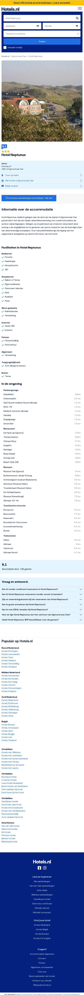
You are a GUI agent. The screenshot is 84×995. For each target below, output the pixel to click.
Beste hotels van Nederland (15, 786)
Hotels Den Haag (9, 681)
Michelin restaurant (42, 912)
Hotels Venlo (8, 715)
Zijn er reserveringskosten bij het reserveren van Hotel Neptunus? (35, 599)
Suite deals (42, 890)
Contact (42, 958)
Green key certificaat (42, 903)
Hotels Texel (7, 657)
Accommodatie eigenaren (42, 954)
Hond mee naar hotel (11, 804)
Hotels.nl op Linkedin (42, 980)
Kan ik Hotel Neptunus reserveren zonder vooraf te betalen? (32, 594)
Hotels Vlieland (9, 660)
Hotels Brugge (8, 734)
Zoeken (42, 41)
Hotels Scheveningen (11, 688)
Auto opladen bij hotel (12, 817)
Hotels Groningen (10, 651)
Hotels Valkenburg (10, 709)
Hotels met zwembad (12, 755)
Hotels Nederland (42, 925)
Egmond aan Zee (19, 56)
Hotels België (42, 929)
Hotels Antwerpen (10, 727)
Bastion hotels (8, 838)
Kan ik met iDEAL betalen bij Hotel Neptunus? (25, 609)
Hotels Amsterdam (10, 675)
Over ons (42, 971)
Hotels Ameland (9, 666)
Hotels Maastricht (10, 700)
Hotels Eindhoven (10, 703)
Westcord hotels (9, 829)
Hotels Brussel (8, 724)
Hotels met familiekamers (13, 810)
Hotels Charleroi (9, 740)
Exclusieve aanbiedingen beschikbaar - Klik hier (29, 198)
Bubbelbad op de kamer (13, 764)
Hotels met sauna (10, 768)
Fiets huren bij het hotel (13, 792)
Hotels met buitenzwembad (15, 758)
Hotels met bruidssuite (12, 807)
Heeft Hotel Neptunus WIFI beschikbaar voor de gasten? (30, 619)
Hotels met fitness (10, 761)
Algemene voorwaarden (42, 967)
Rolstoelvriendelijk (10, 814)
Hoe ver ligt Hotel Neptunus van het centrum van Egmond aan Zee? (36, 614)
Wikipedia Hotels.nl (42, 985)
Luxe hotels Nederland (12, 783)
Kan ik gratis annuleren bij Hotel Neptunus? (24, 604)
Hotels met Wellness (11, 752)
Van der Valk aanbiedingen (42, 885)
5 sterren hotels (9, 780)
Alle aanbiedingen (42, 881)
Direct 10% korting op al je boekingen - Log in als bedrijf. (42, 2)
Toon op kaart (10, 175)
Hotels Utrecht (8, 685)
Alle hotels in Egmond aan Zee (18, 180)
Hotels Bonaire (42, 933)
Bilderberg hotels (9, 841)
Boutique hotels (9, 776)
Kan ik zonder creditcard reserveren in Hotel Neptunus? (30, 589)
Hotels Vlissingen (10, 712)
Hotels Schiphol (9, 691)
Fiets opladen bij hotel (12, 789)
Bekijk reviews (10, 186)
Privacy (42, 962)
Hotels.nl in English (42, 938)
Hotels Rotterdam (10, 678)
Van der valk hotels (11, 826)
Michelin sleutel (42, 908)
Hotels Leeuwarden (11, 654)
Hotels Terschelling (10, 663)
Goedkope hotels (10, 801)
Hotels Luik (7, 737)
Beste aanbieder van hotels (42, 976)
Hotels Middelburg (10, 706)
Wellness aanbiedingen (42, 894)
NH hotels (6, 832)
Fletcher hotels (9, 835)
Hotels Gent (7, 731)
